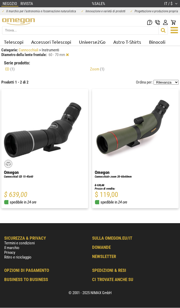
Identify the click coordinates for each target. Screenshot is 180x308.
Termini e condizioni (19, 243)
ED (10, 69)
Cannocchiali (29, 50)
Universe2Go (92, 42)
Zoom (97, 69)
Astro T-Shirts (127, 42)
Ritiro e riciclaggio (17, 257)
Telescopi (13, 42)
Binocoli (157, 42)
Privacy (9, 252)
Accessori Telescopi (51, 42)
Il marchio (11, 247)
